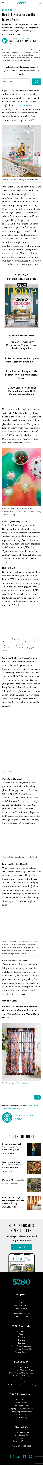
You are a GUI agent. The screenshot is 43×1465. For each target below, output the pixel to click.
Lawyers (21, 1343)
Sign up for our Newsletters (21, 1408)
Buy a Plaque (21, 1308)
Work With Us (21, 1399)
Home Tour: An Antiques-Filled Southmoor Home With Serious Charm (21, 374)
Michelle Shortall (11, 1183)
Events (21, 1334)
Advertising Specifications (21, 1411)
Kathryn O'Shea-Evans (20, 39)
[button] (4, 1061)
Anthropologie (23, 1083)
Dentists (21, 1337)
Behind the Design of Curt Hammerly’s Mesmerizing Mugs (11, 1146)
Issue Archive (21, 1303)
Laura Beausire (9, 1207)
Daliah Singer (8, 1171)
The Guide (7, 10)
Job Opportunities (21, 1405)
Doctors (21, 1340)
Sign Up (36, 81)
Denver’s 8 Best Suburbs (13, 1179)
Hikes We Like (21, 1378)
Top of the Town (21, 1381)
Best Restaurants (21, 1367)
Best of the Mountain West (21, 1370)
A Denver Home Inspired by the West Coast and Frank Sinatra (21, 360)
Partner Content (21, 1352)
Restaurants (21, 1331)
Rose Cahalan (8, 1153)
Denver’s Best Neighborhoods (21, 1373)
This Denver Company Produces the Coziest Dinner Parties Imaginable (21, 345)
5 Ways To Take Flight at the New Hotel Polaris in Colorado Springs (13, 1200)
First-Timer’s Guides (21, 1376)
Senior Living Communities (22, 1349)
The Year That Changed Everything (21, 1384)
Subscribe (22, 1300)
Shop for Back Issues (21, 1305)
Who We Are (21, 1402)
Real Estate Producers (21, 1346)
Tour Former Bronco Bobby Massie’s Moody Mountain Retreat (12, 1164)
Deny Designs (23, 106)
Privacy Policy (21, 1417)
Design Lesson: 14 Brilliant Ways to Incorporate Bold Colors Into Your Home (21, 391)
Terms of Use (21, 1414)
